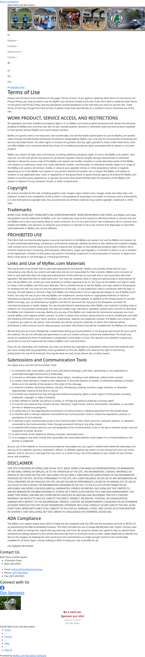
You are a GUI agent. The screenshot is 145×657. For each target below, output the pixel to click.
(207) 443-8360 (20, 572)
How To (8, 650)
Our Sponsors (12, 592)
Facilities (12, 46)
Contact (12, 57)
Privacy (8, 636)
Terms (7, 630)
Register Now (17, 87)
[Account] (15, 63)
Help (6, 643)
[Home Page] (15, 35)
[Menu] (9, 82)
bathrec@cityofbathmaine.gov (27, 569)
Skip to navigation (9, 1)
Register (12, 40)
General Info (14, 51)
